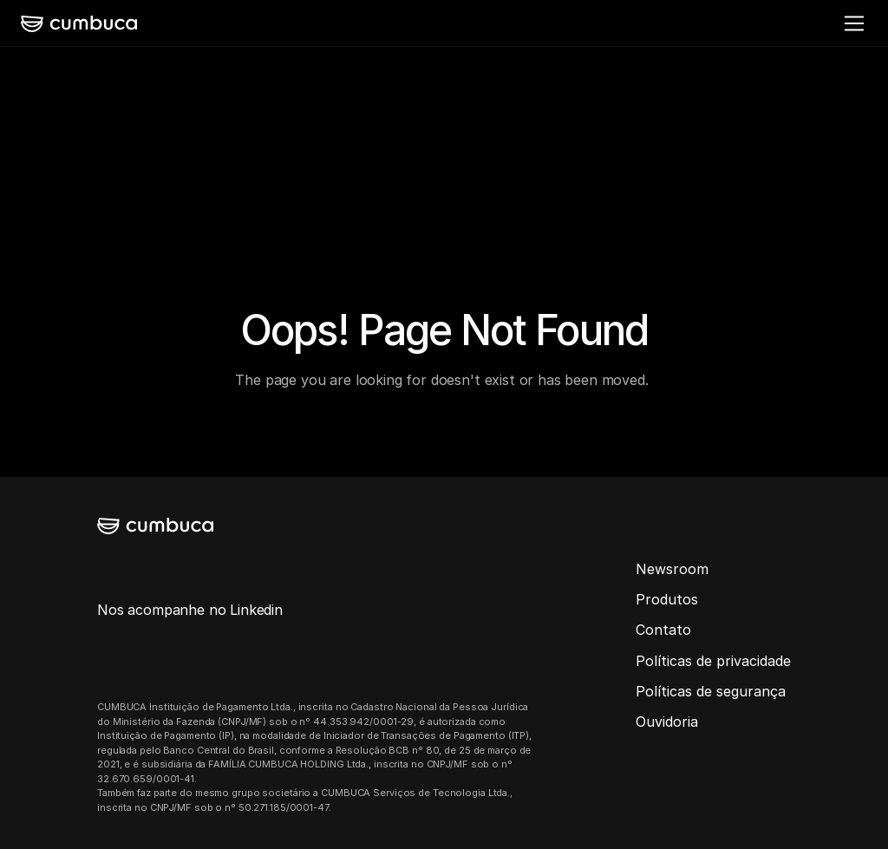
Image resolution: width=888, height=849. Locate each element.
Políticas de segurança (711, 691)
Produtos (667, 599)
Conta (656, 629)
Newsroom (672, 569)
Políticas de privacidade (713, 660)
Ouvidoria (667, 721)
